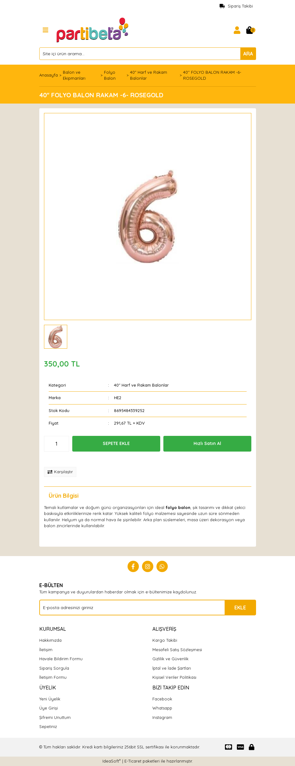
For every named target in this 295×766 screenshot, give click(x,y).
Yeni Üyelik (49, 698)
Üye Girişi (48, 707)
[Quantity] (56, 444)
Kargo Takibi (164, 640)
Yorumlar (110, 495)
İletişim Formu (53, 677)
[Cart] (249, 30)
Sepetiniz (48, 726)
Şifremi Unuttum (55, 717)
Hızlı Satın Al (207, 443)
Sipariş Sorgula (54, 668)
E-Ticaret (132, 760)
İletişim (45, 649)
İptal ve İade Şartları (171, 668)
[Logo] (93, 29)
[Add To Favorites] (65, 459)
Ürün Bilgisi (64, 495)
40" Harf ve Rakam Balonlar (141, 385)
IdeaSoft (111, 760)
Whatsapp (162, 707)
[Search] (147, 53)
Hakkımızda (50, 640)
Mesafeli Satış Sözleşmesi (177, 649)
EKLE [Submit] (240, 607)
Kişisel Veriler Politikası (174, 677)
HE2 (117, 397)
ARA (248, 54)
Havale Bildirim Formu (61, 658)
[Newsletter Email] (147, 607)
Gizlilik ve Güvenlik (170, 658)
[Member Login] (237, 30)
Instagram (162, 717)
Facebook (162, 698)
